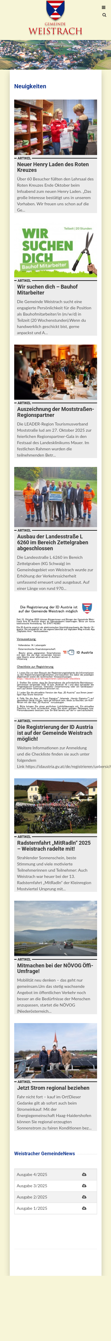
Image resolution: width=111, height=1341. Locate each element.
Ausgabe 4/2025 (32, 1174)
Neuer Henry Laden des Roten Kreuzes (53, 167)
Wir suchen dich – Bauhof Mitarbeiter (47, 290)
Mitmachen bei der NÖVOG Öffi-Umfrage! (55, 968)
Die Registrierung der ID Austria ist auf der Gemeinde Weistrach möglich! (55, 733)
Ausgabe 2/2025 (32, 1196)
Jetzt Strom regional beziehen (53, 1088)
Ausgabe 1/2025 (32, 1208)
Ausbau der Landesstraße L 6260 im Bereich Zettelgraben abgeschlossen (52, 542)
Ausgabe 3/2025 (32, 1185)
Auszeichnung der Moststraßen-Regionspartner (55, 412)
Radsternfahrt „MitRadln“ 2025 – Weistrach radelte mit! (54, 846)
